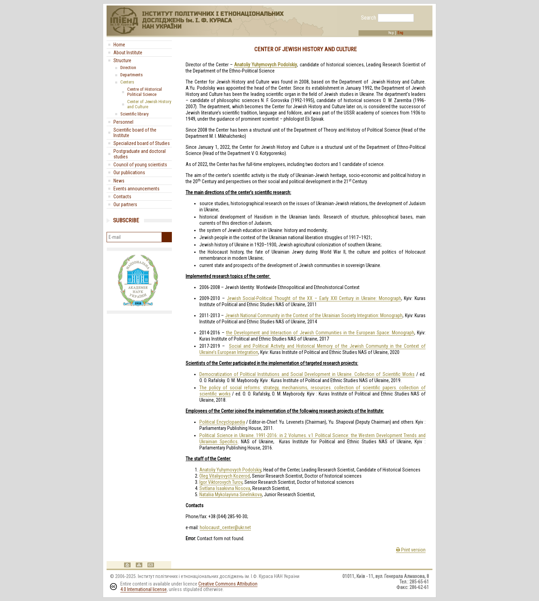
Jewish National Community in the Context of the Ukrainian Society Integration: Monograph (314, 315)
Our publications (129, 172)
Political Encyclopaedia (222, 422)
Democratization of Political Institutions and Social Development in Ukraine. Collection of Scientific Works (307, 374)
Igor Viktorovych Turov (220, 482)
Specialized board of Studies (141, 143)
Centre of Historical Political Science (144, 92)
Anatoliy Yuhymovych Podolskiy (230, 469)
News (118, 180)
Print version (411, 550)
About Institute (127, 52)
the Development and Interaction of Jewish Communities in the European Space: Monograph (320, 332)
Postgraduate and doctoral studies (139, 153)
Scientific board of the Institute (134, 132)
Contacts (122, 196)
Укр (391, 33)
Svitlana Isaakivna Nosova (224, 488)
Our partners (125, 204)
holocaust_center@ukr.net (225, 527)
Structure (122, 60)
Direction (128, 67)
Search (368, 18)
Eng (400, 33)
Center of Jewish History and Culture (149, 104)
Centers (127, 82)
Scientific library (134, 113)
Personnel (123, 122)
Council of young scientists (140, 164)
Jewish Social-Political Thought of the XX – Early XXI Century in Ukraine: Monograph (314, 298)
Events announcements (136, 188)
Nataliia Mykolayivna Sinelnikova (230, 494)
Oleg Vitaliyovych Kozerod (224, 476)
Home (119, 44)
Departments (131, 74)
